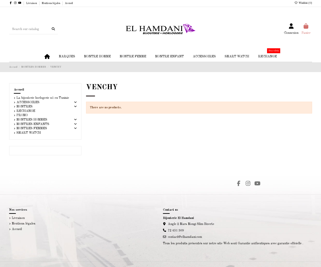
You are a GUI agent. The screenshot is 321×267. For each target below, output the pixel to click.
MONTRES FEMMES (31, 128)
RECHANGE (25, 111)
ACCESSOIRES (27, 102)
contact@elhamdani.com (185, 237)
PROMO (22, 115)
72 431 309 (176, 230)
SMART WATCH (28, 132)
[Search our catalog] (53, 29)
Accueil (69, 3)
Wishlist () (303, 3)
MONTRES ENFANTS (32, 124)
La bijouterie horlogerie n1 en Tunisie (42, 97)
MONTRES (24, 106)
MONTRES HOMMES (31, 119)
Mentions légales (51, 3)
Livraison (32, 3)
